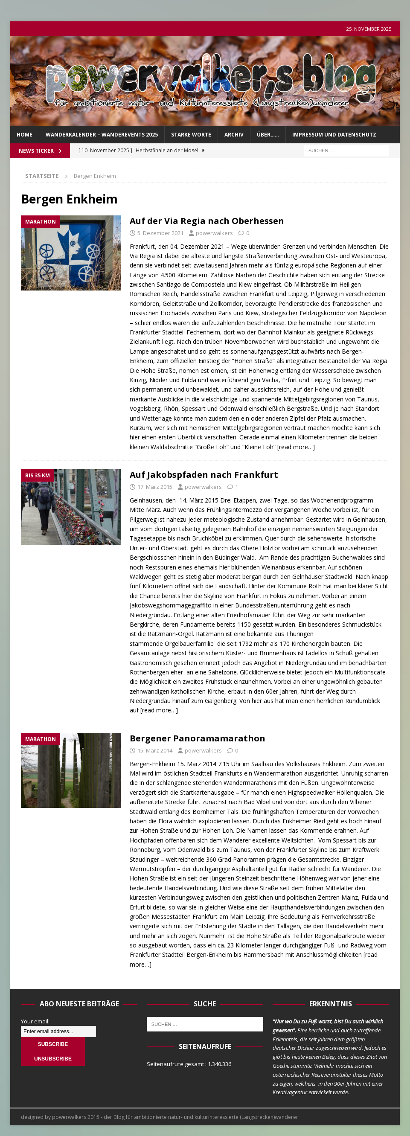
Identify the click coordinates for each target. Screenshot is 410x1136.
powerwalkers (214, 233)
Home (24, 134)
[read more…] (296, 447)
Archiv (234, 134)
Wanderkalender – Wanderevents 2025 (102, 134)
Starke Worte (191, 134)
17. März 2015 (154, 487)
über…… (268, 134)
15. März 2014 (154, 750)
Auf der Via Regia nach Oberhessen (207, 221)
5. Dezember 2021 (160, 233)
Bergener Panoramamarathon (197, 738)
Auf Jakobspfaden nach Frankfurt (204, 474)
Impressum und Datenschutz (334, 134)
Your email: (35, 1021)
